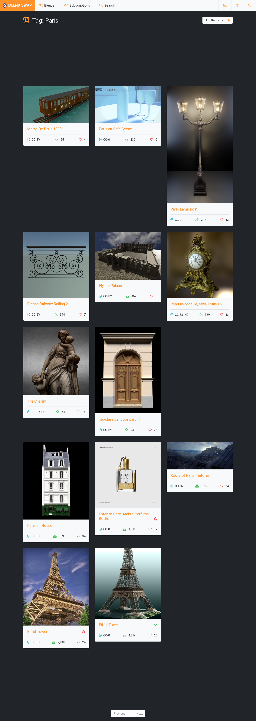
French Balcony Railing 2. (48, 304)
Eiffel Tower (37, 631)
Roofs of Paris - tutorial (190, 475)
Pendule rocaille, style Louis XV (196, 304)
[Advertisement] (128, 55)
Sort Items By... (217, 20)
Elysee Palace (110, 285)
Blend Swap (17, 5)
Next (139, 713)
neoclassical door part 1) (119, 419)
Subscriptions (77, 5)
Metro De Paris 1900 (44, 129)
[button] (237, 5)
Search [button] (107, 5)
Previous (119, 713)
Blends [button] (46, 5)
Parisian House (39, 525)
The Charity (36, 401)
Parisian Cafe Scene (115, 129)
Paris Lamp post (184, 209)
